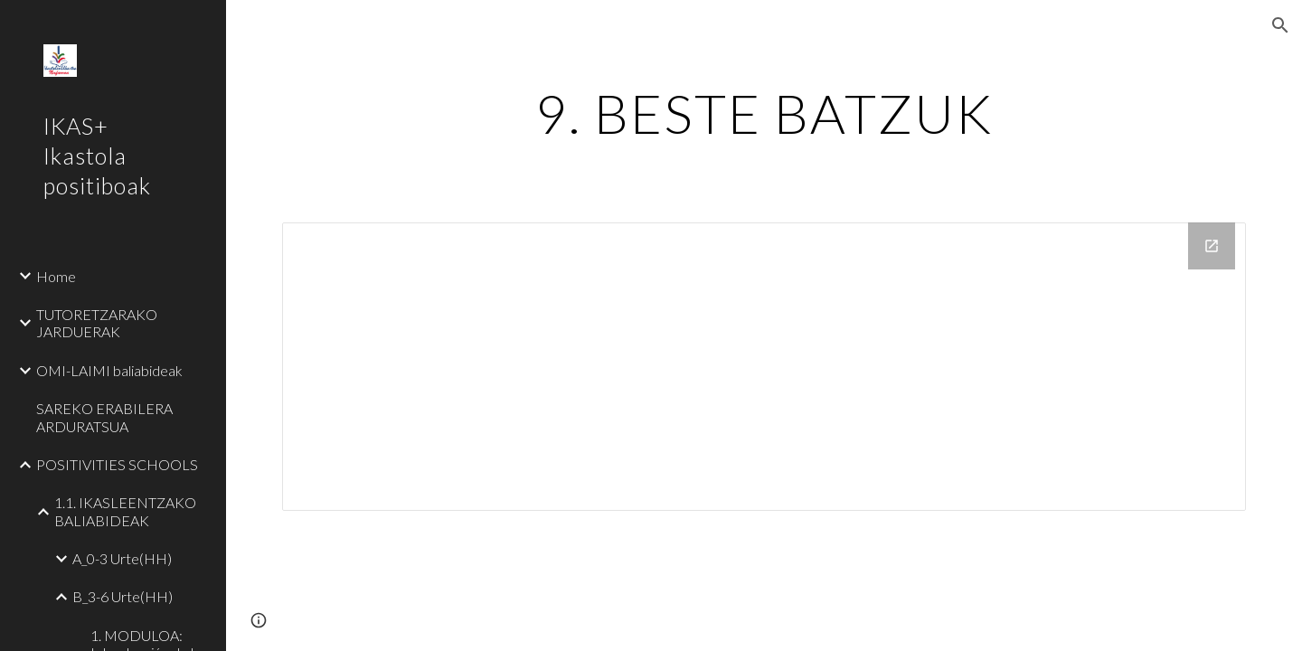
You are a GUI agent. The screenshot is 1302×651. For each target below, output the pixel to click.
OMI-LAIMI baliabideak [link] (109, 370)
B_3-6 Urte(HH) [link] (122, 596)
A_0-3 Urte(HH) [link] (122, 558)
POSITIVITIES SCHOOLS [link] (117, 464)
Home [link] (56, 276)
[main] (764, 113)
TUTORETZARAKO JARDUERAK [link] (96, 323)
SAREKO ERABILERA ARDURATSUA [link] (104, 417)
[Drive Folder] (764, 366)
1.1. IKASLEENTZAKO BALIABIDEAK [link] (125, 511)
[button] (1280, 25)
